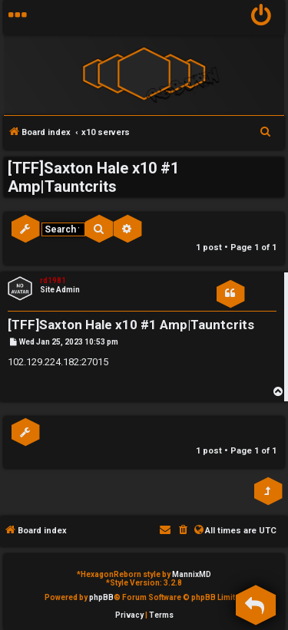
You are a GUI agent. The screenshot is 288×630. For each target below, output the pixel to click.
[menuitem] (261, 17)
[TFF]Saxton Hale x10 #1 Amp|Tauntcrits (93, 177)
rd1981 (53, 280)
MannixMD (191, 574)
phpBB (101, 597)
